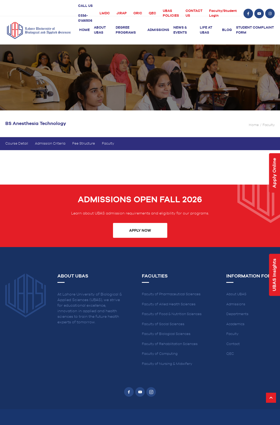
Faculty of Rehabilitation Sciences (170, 344)
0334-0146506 (85, 18)
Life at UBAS (206, 30)
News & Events (180, 30)
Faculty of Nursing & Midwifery (167, 364)
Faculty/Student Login (223, 13)
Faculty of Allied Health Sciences (169, 304)
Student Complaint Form (255, 30)
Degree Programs (126, 30)
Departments (237, 314)
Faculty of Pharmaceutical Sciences (171, 294)
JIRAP (121, 13)
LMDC (105, 13)
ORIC (137, 13)
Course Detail (16, 143)
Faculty (108, 143)
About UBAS (100, 30)
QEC (152, 13)
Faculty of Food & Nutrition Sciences (172, 314)
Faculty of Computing (160, 354)
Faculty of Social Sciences (163, 324)
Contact (233, 344)
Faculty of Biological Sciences (166, 334)
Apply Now (140, 230)
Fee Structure (83, 143)
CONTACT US (194, 13)
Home (84, 30)
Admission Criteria (50, 143)
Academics (235, 324)
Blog (227, 30)
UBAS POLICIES (171, 13)
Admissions (158, 30)
